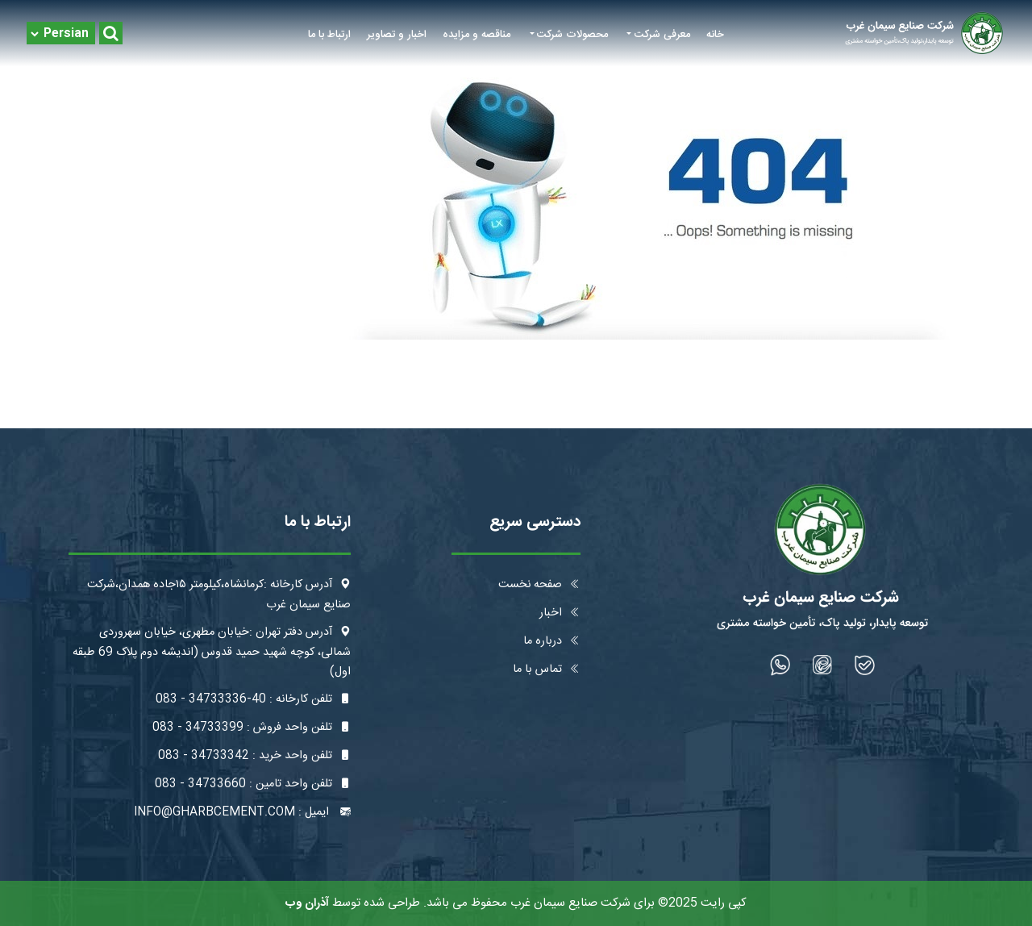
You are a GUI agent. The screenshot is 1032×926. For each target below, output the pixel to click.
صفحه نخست (539, 584)
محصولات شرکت (572, 35)
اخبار (559, 613)
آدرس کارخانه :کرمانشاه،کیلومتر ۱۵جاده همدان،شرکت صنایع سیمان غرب (219, 595)
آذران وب (307, 903)
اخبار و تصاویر (397, 35)
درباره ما (551, 641)
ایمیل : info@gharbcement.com (242, 812)
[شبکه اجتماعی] (864, 665)
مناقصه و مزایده (476, 35)
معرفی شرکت (662, 35)
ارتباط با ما (329, 35)
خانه (715, 35)
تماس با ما (546, 669)
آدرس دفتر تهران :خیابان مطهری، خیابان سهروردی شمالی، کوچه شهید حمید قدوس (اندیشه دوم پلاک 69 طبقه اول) (212, 652)
